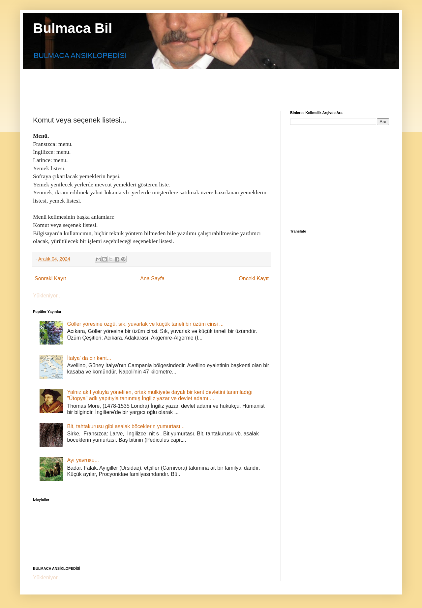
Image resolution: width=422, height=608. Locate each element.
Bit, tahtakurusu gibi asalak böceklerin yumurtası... (126, 426)
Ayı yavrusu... (83, 460)
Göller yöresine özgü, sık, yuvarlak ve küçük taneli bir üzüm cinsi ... (145, 324)
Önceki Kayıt (254, 278)
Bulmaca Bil (72, 28)
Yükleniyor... (47, 295)
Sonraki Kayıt (50, 278)
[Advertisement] (193, 84)
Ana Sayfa (152, 278)
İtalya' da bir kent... (89, 358)
